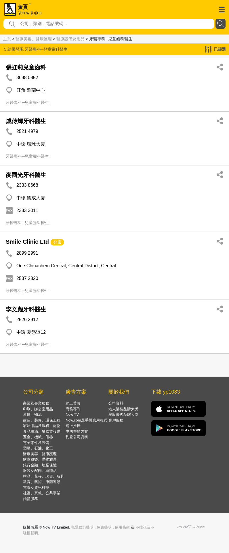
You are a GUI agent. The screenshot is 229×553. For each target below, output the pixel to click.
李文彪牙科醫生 (26, 309)
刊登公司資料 (77, 437)
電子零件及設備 (36, 443)
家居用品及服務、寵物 (41, 426)
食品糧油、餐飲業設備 (41, 431)
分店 (57, 242)
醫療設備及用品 (70, 39)
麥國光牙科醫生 (26, 175)
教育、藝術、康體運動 (41, 482)
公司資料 (115, 403)
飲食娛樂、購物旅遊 (40, 459)
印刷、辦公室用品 (38, 409)
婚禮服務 (30, 499)
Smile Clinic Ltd (27, 242)
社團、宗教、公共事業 (41, 493)
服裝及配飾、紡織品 (40, 470)
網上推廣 (73, 426)
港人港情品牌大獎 (123, 409)
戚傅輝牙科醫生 (26, 121)
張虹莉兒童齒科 (26, 67)
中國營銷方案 (77, 431)
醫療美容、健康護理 (34, 39)
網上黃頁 (73, 403)
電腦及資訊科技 (36, 487)
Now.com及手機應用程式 (86, 420)
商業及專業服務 (36, 403)
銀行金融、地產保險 (40, 465)
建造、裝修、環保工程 (41, 420)
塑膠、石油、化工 (38, 448)
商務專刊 (73, 409)
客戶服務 (115, 420)
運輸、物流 (32, 414)
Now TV (72, 414)
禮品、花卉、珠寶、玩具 (43, 476)
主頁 (7, 39)
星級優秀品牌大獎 (123, 414)
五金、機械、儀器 (38, 437)
